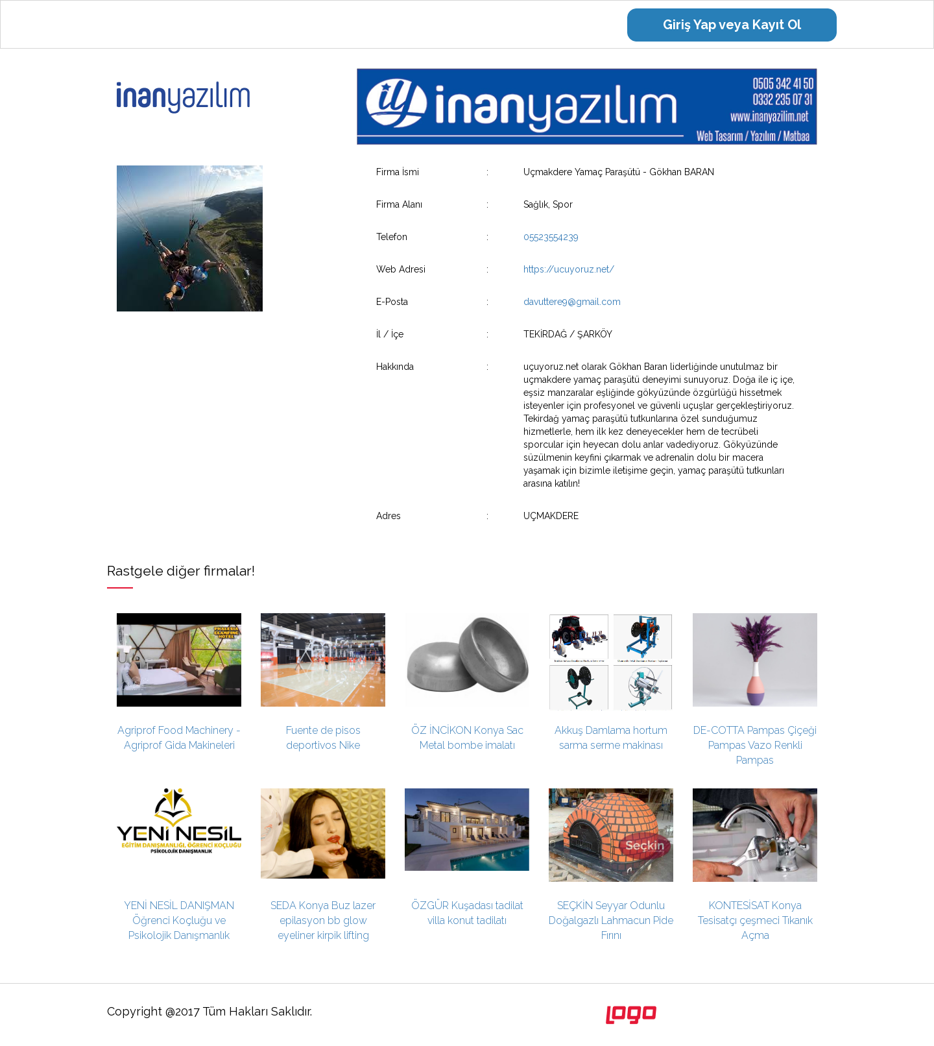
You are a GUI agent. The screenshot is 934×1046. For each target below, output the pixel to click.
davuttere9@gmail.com (572, 302)
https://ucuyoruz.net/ (568, 269)
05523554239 (551, 237)
